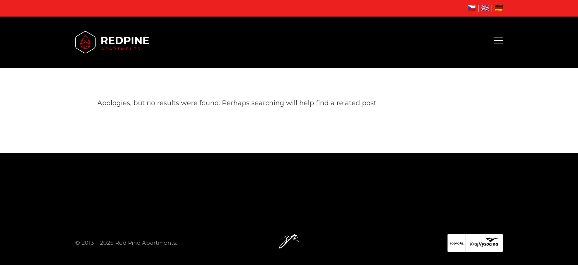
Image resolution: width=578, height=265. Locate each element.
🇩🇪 (499, 8)
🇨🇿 (471, 8)
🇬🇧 (485, 8)
